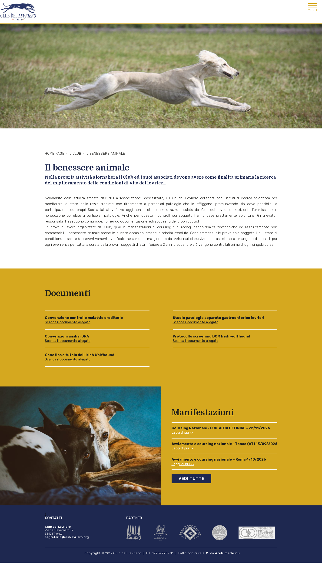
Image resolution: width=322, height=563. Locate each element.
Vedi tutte (192, 478)
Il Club (75, 154)
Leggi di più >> (183, 433)
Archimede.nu (227, 553)
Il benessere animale (105, 154)
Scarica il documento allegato (68, 322)
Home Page (54, 154)
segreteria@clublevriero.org (67, 537)
